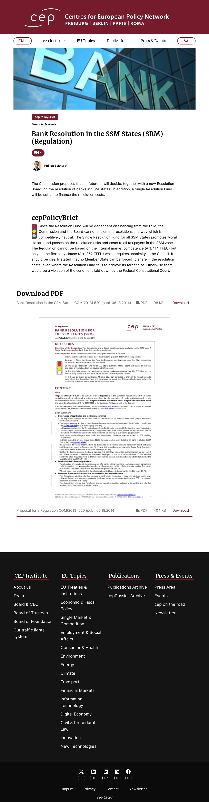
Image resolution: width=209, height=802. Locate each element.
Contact (112, 789)
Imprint (67, 789)
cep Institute (54, 46)
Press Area (165, 587)
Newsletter (165, 612)
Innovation (71, 737)
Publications (117, 46)
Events (161, 595)
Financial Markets (77, 690)
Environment (73, 656)
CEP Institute (31, 575)
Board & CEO (25, 604)
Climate (68, 673)
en (22, 46)
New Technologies (78, 746)
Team (18, 595)
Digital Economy (76, 714)
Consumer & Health (79, 647)
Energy (67, 664)
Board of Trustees (30, 612)
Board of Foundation (33, 621)
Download (180, 308)
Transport (70, 681)
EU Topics (86, 46)
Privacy (90, 789)
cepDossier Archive (126, 595)
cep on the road (170, 604)
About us (22, 587)
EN (38, 158)
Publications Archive (127, 587)
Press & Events (153, 46)
